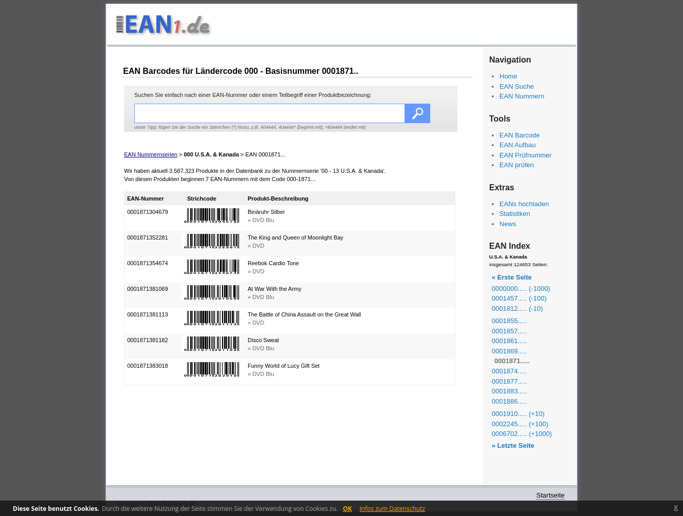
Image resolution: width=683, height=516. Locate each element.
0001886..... (509, 401)
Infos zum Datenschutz (392, 508)
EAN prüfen (516, 165)
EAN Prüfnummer (525, 155)
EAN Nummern (521, 96)
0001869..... (509, 351)
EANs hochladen (524, 204)
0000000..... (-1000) (521, 288)
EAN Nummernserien (150, 154)
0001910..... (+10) (518, 414)
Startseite (550, 495)
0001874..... (509, 371)
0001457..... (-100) (519, 298)
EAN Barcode (519, 135)
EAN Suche (516, 86)
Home (508, 76)
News (507, 224)
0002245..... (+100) (520, 424)
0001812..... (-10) (517, 308)
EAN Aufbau (517, 145)
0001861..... (509, 341)
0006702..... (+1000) (522, 434)
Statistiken (514, 213)
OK (347, 508)
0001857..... (509, 331)
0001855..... (509, 321)
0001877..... (509, 381)
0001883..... (509, 391)
